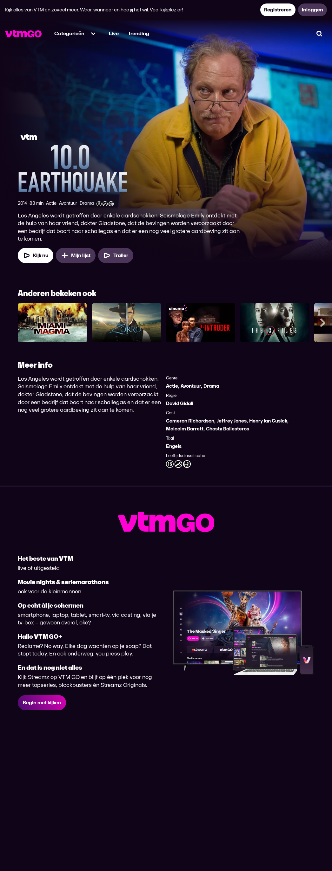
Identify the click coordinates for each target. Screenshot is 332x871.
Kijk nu (35, 255)
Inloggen (312, 10)
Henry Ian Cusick (268, 421)
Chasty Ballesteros (227, 429)
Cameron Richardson (190, 421)
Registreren (278, 10)
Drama (211, 386)
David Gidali (179, 403)
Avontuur (191, 386)
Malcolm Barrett (184, 429)
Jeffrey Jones (232, 421)
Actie (172, 386)
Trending (138, 33)
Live (114, 33)
